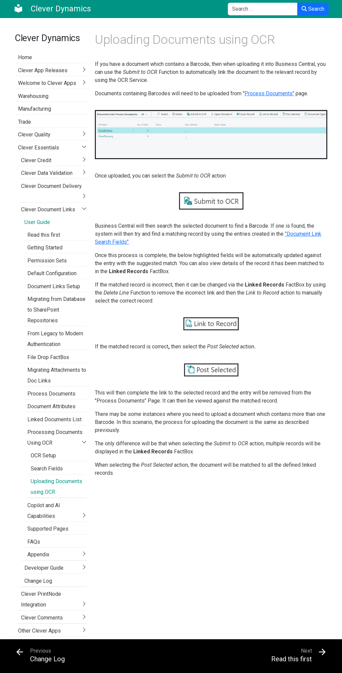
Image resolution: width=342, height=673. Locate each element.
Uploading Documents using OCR (56, 486)
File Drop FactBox (48, 357)
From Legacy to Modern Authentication (55, 338)
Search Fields (47, 468)
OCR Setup (43, 455)
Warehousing (33, 96)
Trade (24, 122)
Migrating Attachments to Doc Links (56, 375)
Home (25, 57)
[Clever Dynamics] (52, 8)
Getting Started (44, 247)
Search (313, 9)
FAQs (33, 542)
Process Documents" (269, 93)
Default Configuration (51, 273)
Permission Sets (47, 260)
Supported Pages (47, 529)
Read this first (43, 235)
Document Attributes (51, 406)
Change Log (38, 581)
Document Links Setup (53, 286)
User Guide (37, 222)
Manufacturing (34, 109)
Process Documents (51, 393)
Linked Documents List (54, 419)
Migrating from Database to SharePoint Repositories (56, 310)
